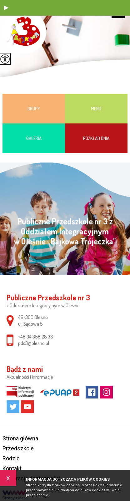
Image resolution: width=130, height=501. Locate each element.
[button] (6, 8)
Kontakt (12, 468)
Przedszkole (18, 448)
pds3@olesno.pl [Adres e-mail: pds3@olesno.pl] (33, 343)
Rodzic (11, 458)
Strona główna (20, 438)
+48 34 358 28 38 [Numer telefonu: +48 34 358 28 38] (35, 336)
